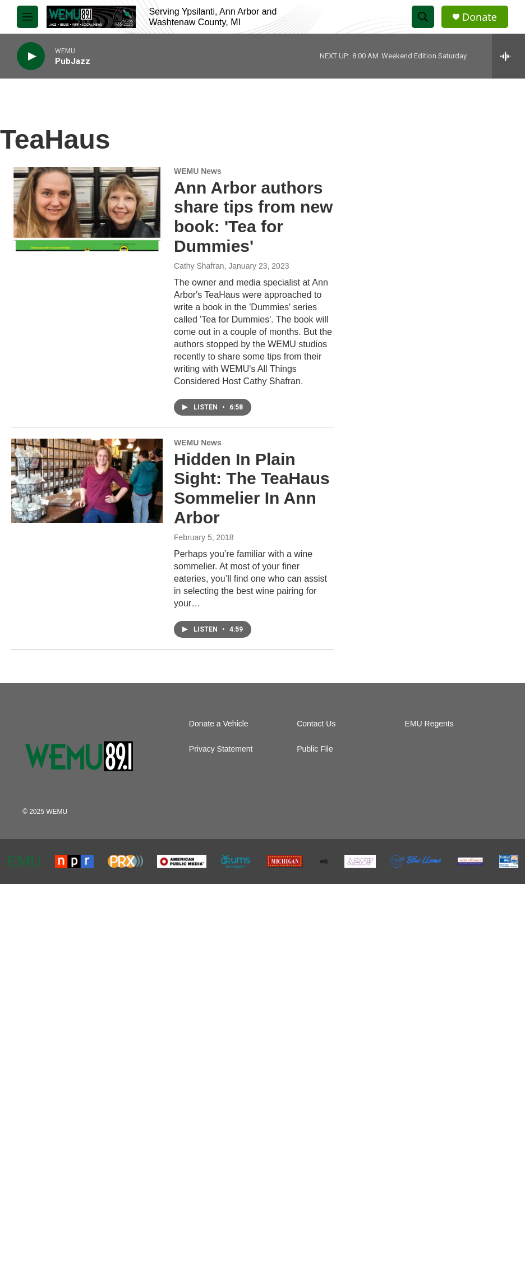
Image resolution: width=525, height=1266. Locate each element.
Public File (315, 749)
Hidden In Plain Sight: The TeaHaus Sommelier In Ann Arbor (252, 488)
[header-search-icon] (423, 17)
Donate (479, 17)
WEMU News (198, 171)
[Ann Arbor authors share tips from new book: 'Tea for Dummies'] (87, 209)
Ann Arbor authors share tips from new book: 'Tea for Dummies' (253, 216)
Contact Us (316, 724)
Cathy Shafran (199, 265)
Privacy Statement (221, 749)
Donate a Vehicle (218, 724)
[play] (31, 56)
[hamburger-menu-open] (27, 17)
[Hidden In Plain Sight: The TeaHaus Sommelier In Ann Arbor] (87, 481)
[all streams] (508, 56)
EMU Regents (429, 724)
